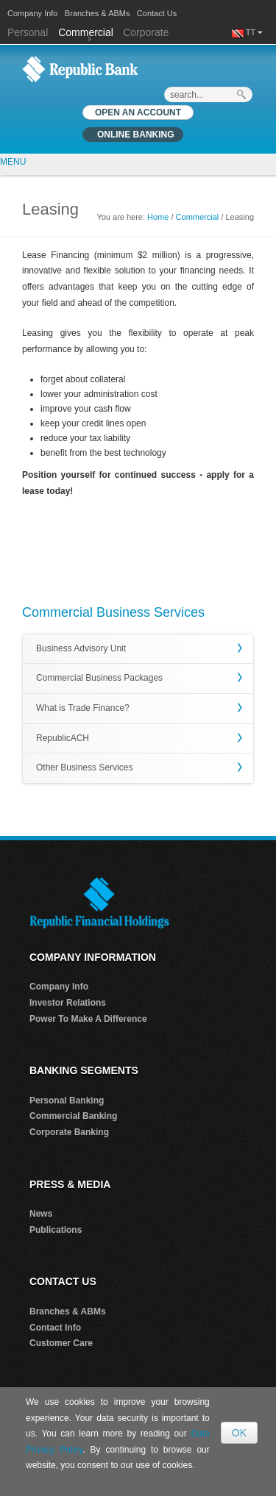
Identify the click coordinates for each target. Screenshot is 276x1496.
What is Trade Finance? (83, 708)
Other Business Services (84, 767)
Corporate (146, 32)
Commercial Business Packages (99, 678)
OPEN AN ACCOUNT (138, 112)
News (40, 1214)
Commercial (85, 32)
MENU (13, 162)
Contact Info (55, 1328)
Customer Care (61, 1343)
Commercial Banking (73, 1116)
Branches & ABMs (97, 13)
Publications (55, 1230)
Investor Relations (67, 1003)
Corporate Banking (69, 1132)
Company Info (32, 13)
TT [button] (254, 32)
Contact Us (157, 13)
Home (158, 216)
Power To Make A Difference (88, 1019)
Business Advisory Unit (81, 648)
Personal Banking (66, 1100)
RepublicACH (62, 738)
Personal (29, 32)
